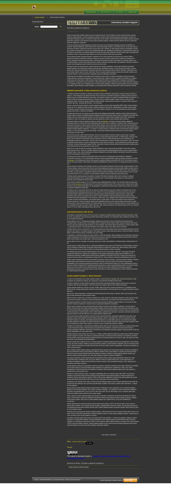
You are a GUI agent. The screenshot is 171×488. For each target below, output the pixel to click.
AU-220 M (79, 184)
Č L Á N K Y (120, 12)
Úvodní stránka (91, 12)
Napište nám (132, 12)
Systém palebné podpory (79, 441)
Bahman (71, 160)
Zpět (70, 447)
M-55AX (105, 121)
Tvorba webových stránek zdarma (111, 480)
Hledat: (37, 26)
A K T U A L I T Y (106, 12)
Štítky (69, 441)
